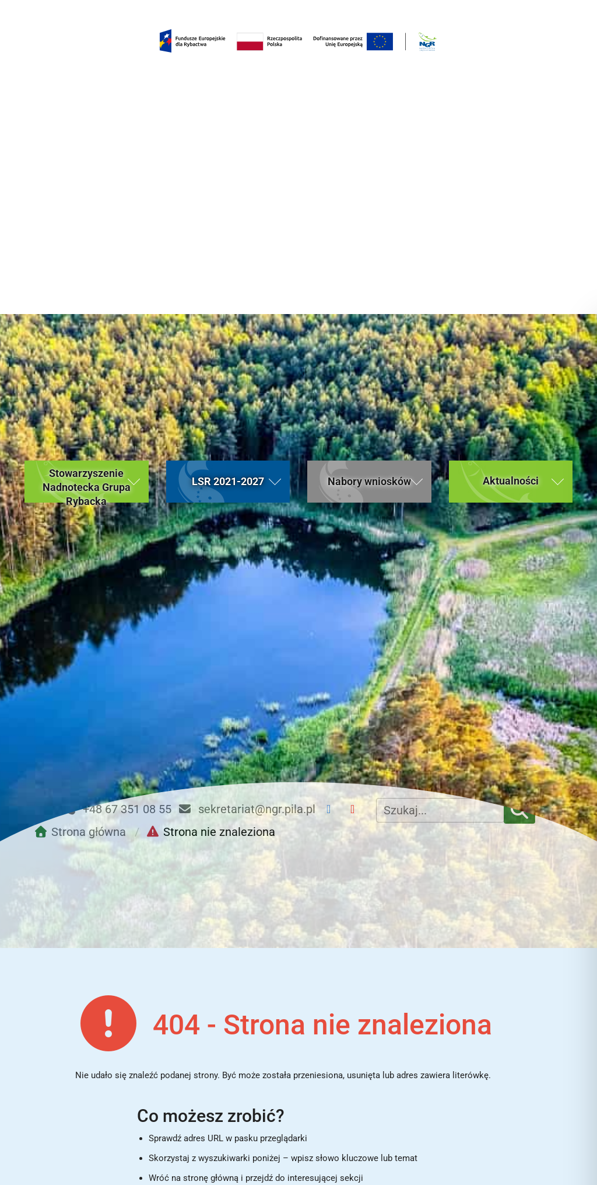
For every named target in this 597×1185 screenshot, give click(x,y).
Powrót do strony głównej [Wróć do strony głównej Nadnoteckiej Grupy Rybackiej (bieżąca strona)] (282, 996)
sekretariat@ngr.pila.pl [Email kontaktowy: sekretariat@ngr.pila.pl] (246, 496)
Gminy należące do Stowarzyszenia (304, 1162)
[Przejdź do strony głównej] (82, 518)
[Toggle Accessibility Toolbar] (565, 1153)
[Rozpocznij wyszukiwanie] (410, 955)
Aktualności (213, 1076)
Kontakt (492, 1076)
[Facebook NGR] (333, 495)
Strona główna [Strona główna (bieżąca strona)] (73, 1076)
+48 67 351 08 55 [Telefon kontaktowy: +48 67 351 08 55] (116, 496)
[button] (86, 168)
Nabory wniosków (352, 1076)
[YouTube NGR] (357, 495)
